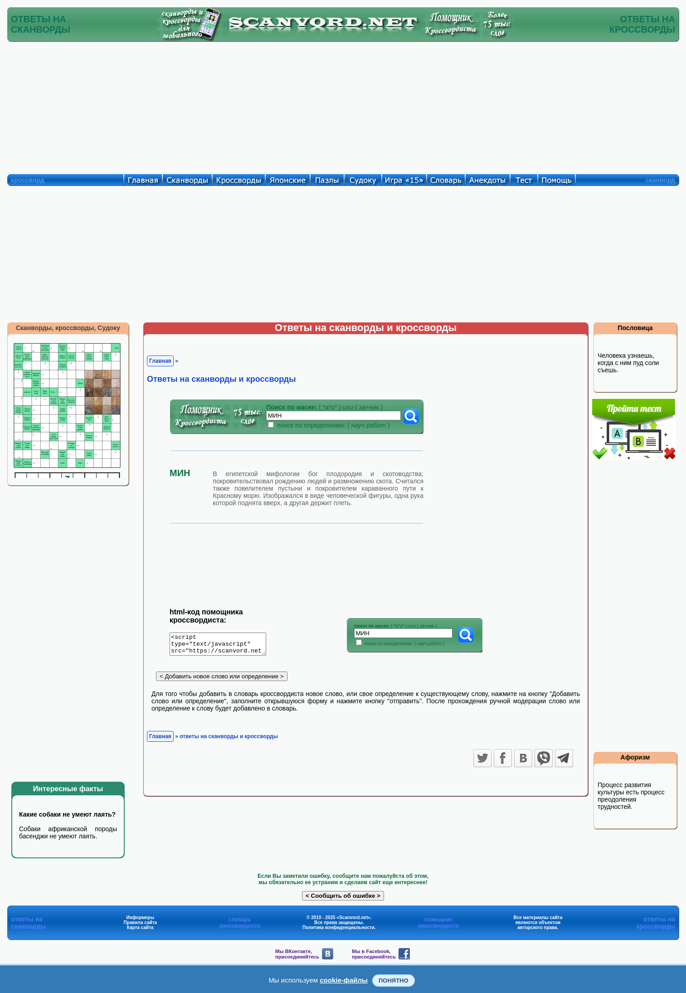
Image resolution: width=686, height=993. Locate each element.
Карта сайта (140, 927)
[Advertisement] (343, 105)
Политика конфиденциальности (338, 927)
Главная (160, 361)
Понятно (394, 980)
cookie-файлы (344, 980)
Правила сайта (140, 922)
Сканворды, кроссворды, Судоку (68, 327)
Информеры (140, 917)
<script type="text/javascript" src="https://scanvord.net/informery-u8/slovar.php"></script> (223, 645)
